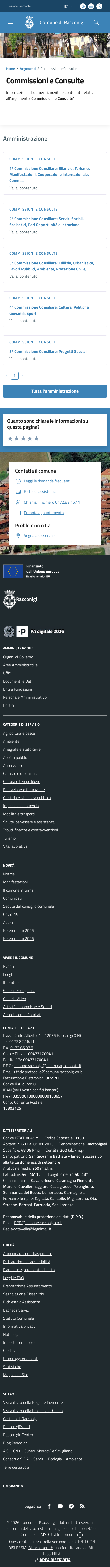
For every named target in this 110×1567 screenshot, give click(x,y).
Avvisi (8, 922)
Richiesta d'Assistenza (21, 1302)
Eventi (8, 966)
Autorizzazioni (14, 765)
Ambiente (11, 741)
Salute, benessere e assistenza (29, 822)
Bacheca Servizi (16, 1310)
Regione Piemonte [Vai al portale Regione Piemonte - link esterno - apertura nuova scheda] (19, 6)
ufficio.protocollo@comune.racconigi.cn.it (48, 1072)
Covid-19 (10, 914)
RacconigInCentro (18, 1435)
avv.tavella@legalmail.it (31, 1229)
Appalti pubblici (15, 757)
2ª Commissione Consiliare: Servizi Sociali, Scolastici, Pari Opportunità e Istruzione (46, 222)
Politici (8, 705)
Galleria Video (14, 999)
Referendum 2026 (18, 938)
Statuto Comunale (18, 1318)
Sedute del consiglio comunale (28, 906)
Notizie (9, 874)
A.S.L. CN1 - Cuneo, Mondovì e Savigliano (37, 1451)
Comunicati (12, 898)
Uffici (7, 673)
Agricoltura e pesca (19, 733)
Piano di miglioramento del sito (29, 1270)
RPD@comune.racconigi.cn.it (38, 1223)
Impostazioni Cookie (19, 1342)
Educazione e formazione (24, 790)
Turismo (9, 838)
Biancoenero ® (40, 1548)
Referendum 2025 (18, 930)
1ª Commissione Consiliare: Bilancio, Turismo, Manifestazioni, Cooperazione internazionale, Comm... (49, 174)
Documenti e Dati (17, 681)
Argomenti (28, 68)
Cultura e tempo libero (21, 781)
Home (10, 68)
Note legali (12, 1334)
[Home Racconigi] (52, 22)
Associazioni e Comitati (22, 1015)
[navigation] (10, 22)
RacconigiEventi (16, 1427)
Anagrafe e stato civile (22, 749)
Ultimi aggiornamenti (20, 1358)
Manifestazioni (15, 882)
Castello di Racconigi (20, 1419)
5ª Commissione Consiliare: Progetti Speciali (48, 351)
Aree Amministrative (20, 665)
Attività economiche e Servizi (27, 1007)
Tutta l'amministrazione (55, 391)
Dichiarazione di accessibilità (26, 1262)
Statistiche (12, 1367)
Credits (9, 1350)
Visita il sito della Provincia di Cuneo (33, 1410)
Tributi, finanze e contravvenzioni (30, 830)
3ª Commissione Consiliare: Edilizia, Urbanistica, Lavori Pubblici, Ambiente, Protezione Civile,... (51, 266)
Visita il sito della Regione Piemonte (33, 1402)
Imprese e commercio (21, 806)
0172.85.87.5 (21, 1047)
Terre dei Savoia (16, 1467)
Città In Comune (61, 1534)
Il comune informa (18, 890)
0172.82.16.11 (21, 1041)
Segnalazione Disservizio (23, 1294)
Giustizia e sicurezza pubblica (27, 798)
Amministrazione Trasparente (27, 1253)
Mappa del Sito (15, 1375)
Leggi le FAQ (13, 1278)
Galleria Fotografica (19, 990)
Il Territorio (11, 982)
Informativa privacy (19, 1326)
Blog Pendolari (15, 1443)
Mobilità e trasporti (19, 814)
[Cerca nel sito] (96, 22)
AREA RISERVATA (52, 1560)
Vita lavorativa (15, 846)
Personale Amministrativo (25, 697)
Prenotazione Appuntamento (27, 1286)
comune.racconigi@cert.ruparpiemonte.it (47, 1066)
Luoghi (8, 974)
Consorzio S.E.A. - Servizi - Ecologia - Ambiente (42, 1459)
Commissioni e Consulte (33, 158)
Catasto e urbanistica (20, 773)
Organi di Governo (18, 657)
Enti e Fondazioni (17, 689)
